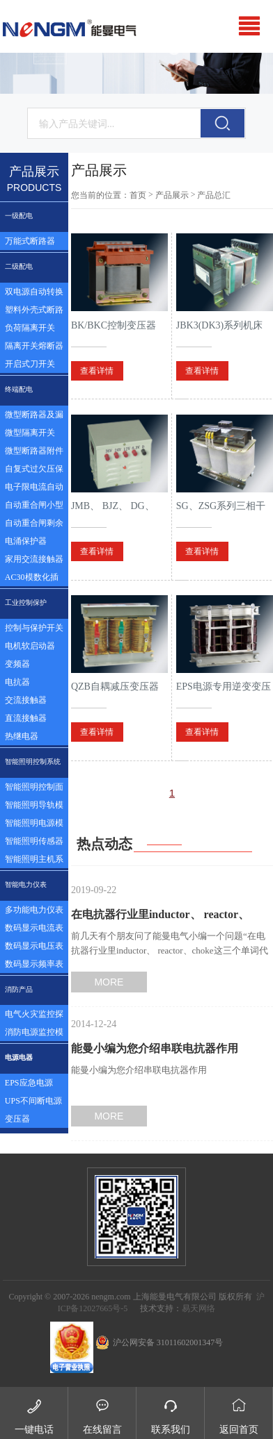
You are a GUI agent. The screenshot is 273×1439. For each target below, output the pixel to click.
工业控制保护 (26, 602)
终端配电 (19, 389)
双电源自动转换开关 (34, 294)
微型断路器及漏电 (34, 417)
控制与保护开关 (34, 628)
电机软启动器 (30, 646)
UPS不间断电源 (33, 1101)
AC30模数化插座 (31, 579)
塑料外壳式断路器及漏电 (34, 312)
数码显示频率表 (34, 964)
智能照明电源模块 (34, 825)
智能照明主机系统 (34, 861)
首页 (138, 195)
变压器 (17, 1119)
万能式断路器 (30, 241)
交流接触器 (26, 700)
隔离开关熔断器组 (34, 348)
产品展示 (172, 195)
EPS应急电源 (29, 1083)
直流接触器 (26, 718)
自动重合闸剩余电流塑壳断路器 (34, 525)
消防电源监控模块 (34, 1034)
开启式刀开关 (30, 364)
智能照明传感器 (34, 841)
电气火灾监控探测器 (34, 1016)
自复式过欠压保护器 (34, 471)
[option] (136, 73)
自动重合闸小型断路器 (34, 507)
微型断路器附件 (34, 451)
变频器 (17, 664)
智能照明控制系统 (33, 761)
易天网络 (198, 1308)
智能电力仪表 (26, 884)
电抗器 (17, 682)
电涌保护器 (26, 541)
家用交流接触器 (34, 559)
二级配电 (19, 266)
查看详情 (97, 371)
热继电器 (21, 736)
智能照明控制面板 (34, 789)
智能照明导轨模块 (34, 807)
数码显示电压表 (34, 946)
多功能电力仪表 (34, 910)
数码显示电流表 (34, 928)
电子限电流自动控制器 (34, 489)
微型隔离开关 (30, 433)
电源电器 (19, 1057)
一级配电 (19, 215)
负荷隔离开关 (30, 328)
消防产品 (19, 989)
